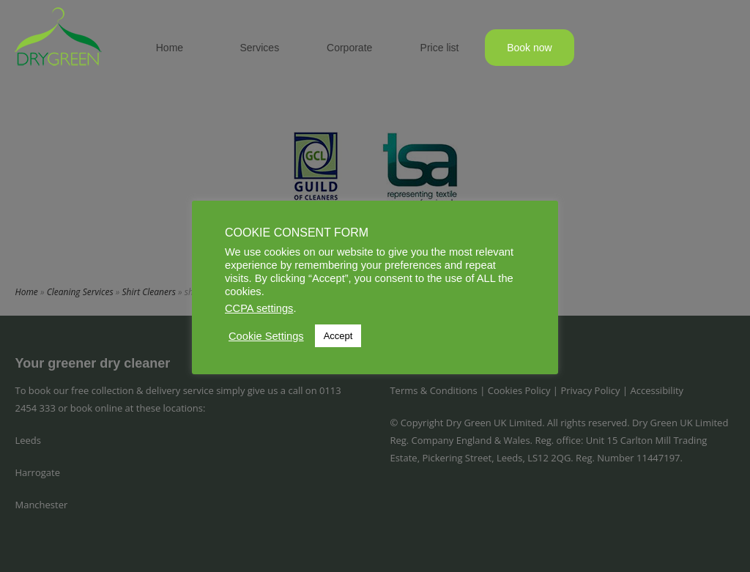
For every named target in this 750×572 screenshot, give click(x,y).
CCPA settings (259, 308)
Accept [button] (338, 335)
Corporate (349, 47)
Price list (439, 47)
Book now (529, 47)
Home (169, 47)
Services (259, 47)
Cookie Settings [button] (266, 336)
